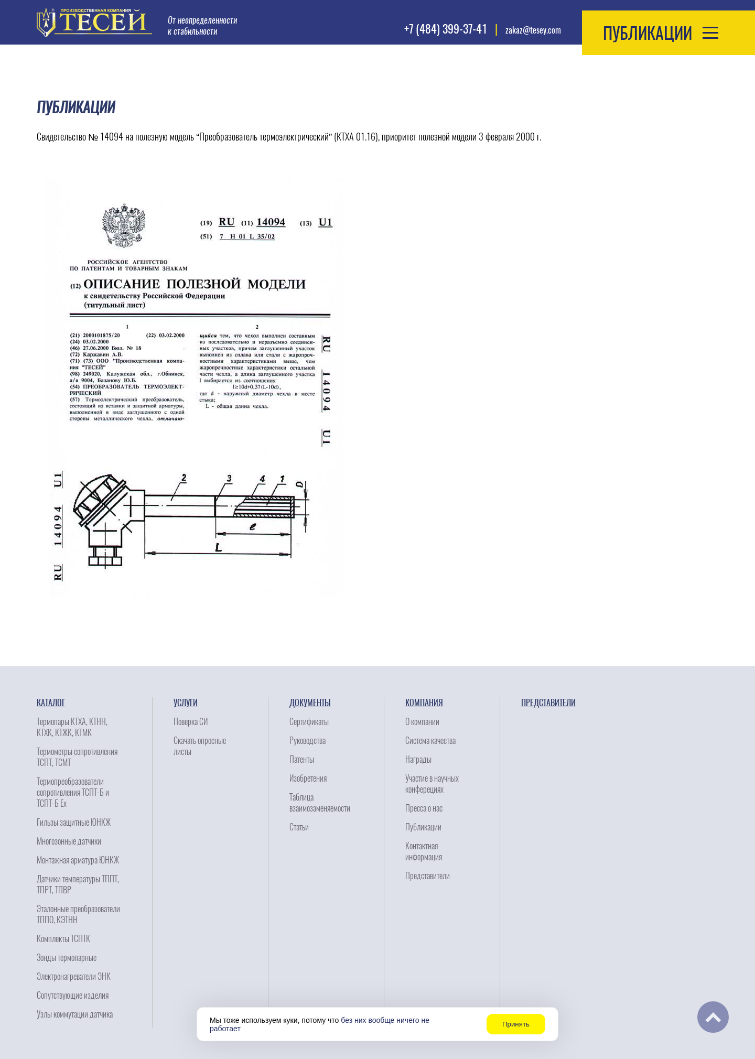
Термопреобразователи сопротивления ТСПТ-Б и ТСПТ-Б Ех (73, 792)
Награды (418, 759)
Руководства (307, 740)
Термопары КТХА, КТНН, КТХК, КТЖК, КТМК (72, 727)
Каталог (51, 702)
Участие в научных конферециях (432, 784)
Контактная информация (423, 851)
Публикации (423, 827)
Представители (427, 875)
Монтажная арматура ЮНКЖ (78, 860)
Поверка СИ (191, 721)
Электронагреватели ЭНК (74, 976)
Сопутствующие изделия (73, 995)
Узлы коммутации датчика (75, 1014)
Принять (516, 1024)
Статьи (299, 827)
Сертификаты (309, 721)
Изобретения (308, 778)
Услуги (186, 702)
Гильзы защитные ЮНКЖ (74, 822)
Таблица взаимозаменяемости (319, 803)
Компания (424, 702)
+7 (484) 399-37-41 (445, 29)
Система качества (430, 740)
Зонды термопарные (66, 957)
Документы (310, 702)
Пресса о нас (424, 808)
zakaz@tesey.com (533, 30)
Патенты (301, 759)
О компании (422, 721)
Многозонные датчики (69, 841)
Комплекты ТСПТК (63, 938)
